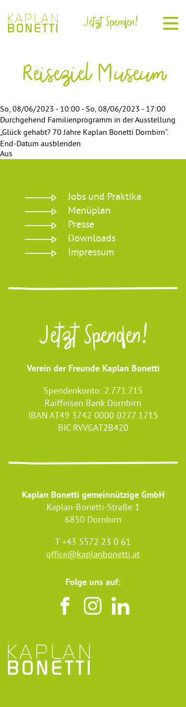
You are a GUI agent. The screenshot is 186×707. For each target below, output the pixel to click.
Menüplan (89, 211)
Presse (81, 225)
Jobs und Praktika (104, 197)
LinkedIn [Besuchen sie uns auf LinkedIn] (120, 606)
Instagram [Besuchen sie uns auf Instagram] (93, 606)
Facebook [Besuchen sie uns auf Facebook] (65, 606)
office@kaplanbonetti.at (93, 555)
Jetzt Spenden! (93, 339)
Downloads (92, 239)
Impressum (91, 253)
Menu (170, 22)
